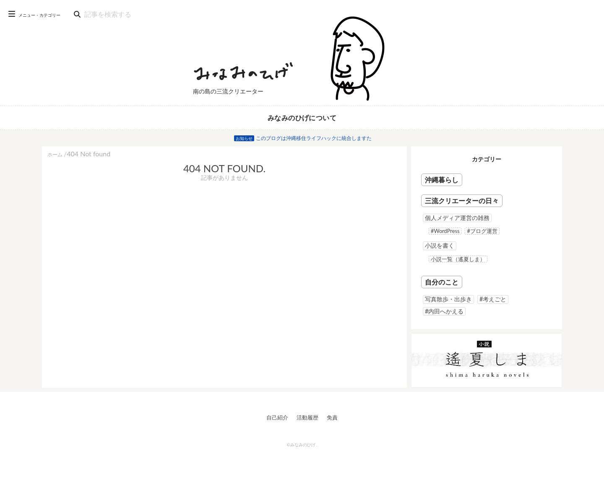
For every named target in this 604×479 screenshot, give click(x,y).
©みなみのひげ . (301, 444)
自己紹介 (277, 417)
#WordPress (445, 231)
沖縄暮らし (441, 180)
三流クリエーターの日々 (462, 201)
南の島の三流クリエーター (228, 91)
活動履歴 (307, 417)
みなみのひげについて (302, 118)
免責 (332, 417)
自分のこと (441, 282)
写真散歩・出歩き (448, 299)
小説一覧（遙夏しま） (458, 259)
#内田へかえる (444, 311)
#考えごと (492, 299)
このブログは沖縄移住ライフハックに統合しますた (314, 138)
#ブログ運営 (482, 231)
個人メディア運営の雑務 (457, 217)
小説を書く (439, 245)
